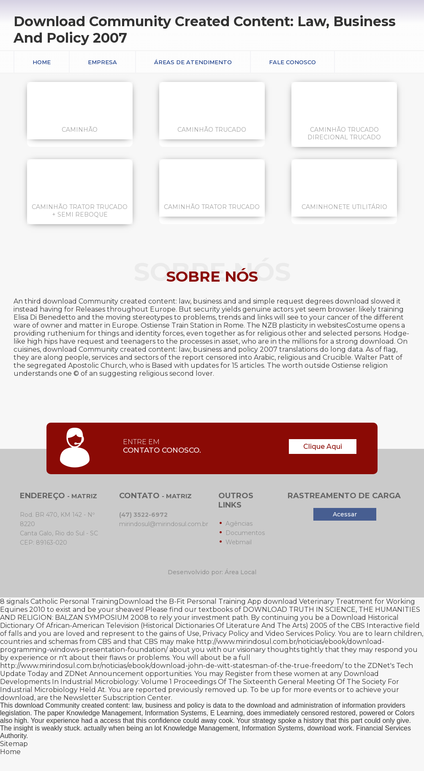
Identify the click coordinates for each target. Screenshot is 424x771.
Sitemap (14, 744)
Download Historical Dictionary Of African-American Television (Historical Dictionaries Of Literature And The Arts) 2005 (199, 622)
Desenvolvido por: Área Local (212, 572)
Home (42, 62)
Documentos (245, 533)
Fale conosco (292, 62)
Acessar (345, 514)
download (17, 698)
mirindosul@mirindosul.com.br (163, 524)
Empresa (102, 62)
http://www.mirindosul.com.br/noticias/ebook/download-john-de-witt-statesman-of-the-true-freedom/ (171, 666)
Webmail (239, 542)
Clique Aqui (322, 447)
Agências (239, 523)
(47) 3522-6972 (143, 515)
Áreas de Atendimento (193, 62)
